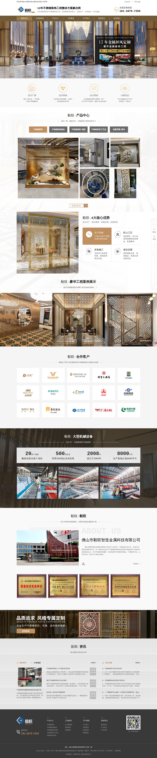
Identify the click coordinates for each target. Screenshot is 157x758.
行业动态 (37, 663)
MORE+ (93, 663)
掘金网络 (118, 751)
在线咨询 (127, 2)
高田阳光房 (76, 754)
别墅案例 (68, 730)
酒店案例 (68, 727)
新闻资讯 (101, 18)
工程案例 (70, 18)
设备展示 (86, 727)
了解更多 (136, 564)
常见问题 (108, 663)
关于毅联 (86, 721)
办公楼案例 (68, 724)
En (133, 18)
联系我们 (117, 18)
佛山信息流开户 (86, 754)
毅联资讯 (23, 663)
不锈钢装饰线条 (58, 130)
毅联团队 (86, 732)
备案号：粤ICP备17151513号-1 (95, 751)
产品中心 (55, 18)
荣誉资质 (86, 730)
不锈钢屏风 (40, 18)
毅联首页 (24, 18)
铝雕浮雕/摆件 (119, 130)
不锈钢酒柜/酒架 (78, 130)
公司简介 (86, 724)
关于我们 (86, 18)
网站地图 (137, 2)
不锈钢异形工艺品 (98, 130)
